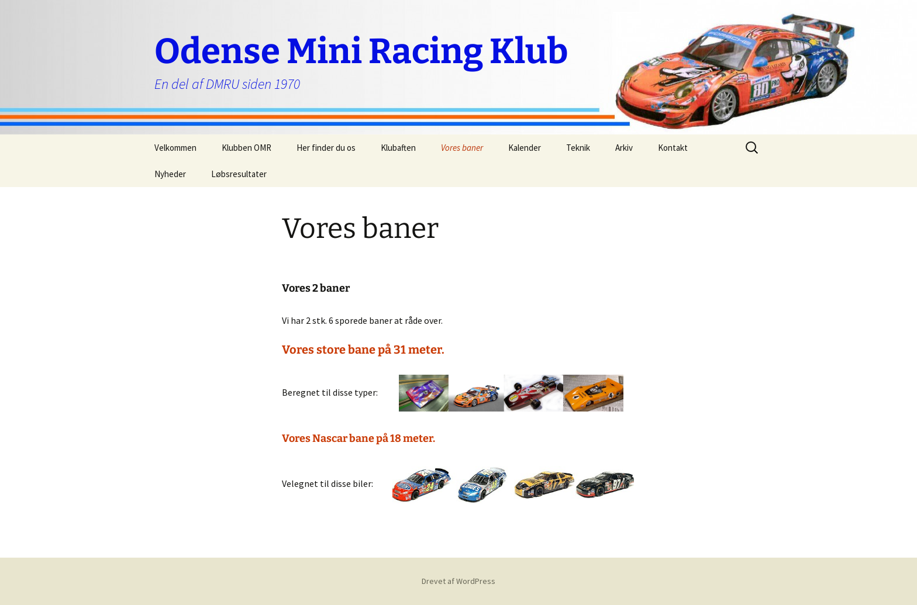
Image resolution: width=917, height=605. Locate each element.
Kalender (524, 147)
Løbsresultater (239, 173)
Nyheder (170, 173)
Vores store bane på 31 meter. (363, 350)
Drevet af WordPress (458, 581)
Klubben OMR (246, 147)
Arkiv (624, 147)
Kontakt (673, 147)
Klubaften (398, 147)
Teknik (578, 147)
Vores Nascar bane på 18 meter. (358, 438)
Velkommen (175, 147)
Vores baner (462, 147)
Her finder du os (326, 147)
